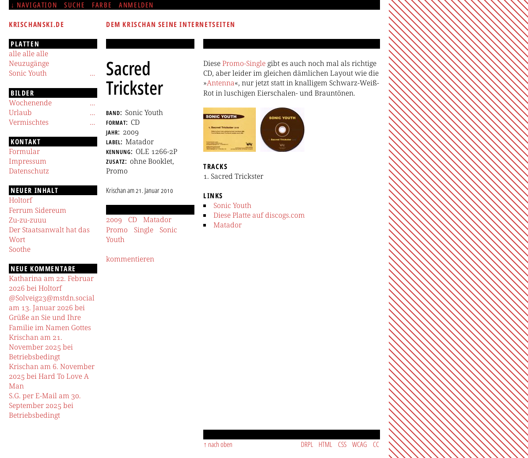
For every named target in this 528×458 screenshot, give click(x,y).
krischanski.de (36, 24)
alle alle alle (28, 53)
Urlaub (20, 112)
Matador (227, 225)
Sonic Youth (232, 205)
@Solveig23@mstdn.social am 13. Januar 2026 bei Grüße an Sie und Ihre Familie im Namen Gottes (52, 312)
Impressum (27, 161)
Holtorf (20, 200)
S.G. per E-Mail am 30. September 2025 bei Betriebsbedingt (45, 405)
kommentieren (130, 259)
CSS (342, 444)
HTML (325, 444)
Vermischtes (29, 122)
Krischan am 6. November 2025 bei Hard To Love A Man (52, 376)
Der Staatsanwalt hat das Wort (49, 234)
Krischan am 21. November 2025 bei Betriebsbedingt (41, 347)
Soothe (19, 249)
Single (143, 230)
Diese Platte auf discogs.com (259, 215)
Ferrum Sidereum (37, 210)
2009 (114, 219)
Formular (24, 151)
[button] (229, 130)
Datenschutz (29, 171)
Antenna (221, 83)
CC (376, 444)
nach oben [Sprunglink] (220, 444)
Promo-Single (244, 63)
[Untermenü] (92, 73)
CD (132, 219)
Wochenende (30, 103)
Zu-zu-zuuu (27, 220)
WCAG (359, 444)
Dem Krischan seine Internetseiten (171, 24)
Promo (117, 230)
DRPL (307, 444)
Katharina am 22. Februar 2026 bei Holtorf (51, 283)
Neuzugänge (29, 63)
